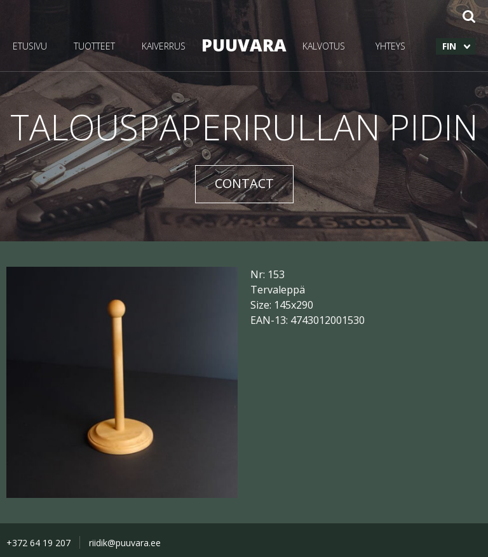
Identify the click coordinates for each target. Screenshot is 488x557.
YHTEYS (390, 46)
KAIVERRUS (164, 46)
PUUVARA (244, 44)
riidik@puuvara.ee (125, 543)
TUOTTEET (94, 46)
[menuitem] (455, 46)
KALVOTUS (323, 46)
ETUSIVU (30, 46)
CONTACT (244, 183)
